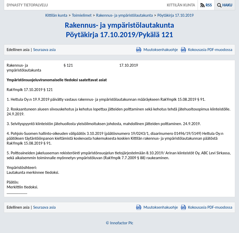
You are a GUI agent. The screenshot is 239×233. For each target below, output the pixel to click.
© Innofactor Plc (119, 222)
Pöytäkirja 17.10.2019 (176, 15)
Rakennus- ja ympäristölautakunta (124, 15)
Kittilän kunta (56, 15)
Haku (227, 5)
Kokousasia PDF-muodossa (206, 49)
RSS (209, 5)
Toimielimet (81, 15)
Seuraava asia (44, 49)
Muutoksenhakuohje (157, 49)
